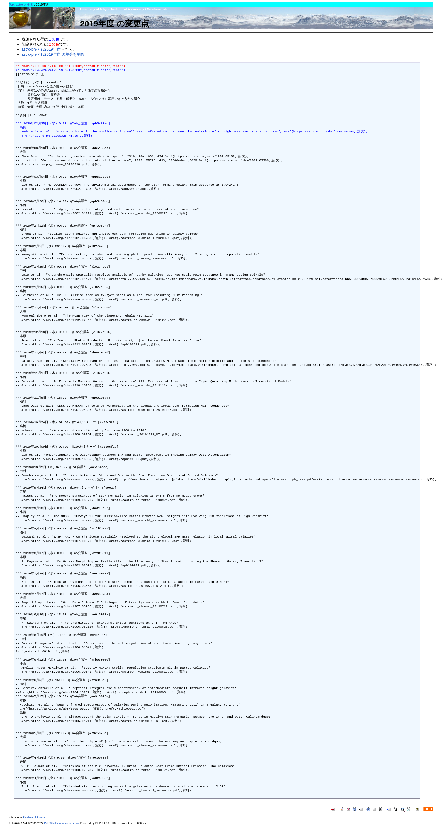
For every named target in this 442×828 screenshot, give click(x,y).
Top (11, 4)
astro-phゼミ (25, 4)
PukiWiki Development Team (61, 823)
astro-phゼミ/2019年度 (41, 49)
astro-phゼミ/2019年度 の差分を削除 (53, 54)
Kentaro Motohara (34, 817)
